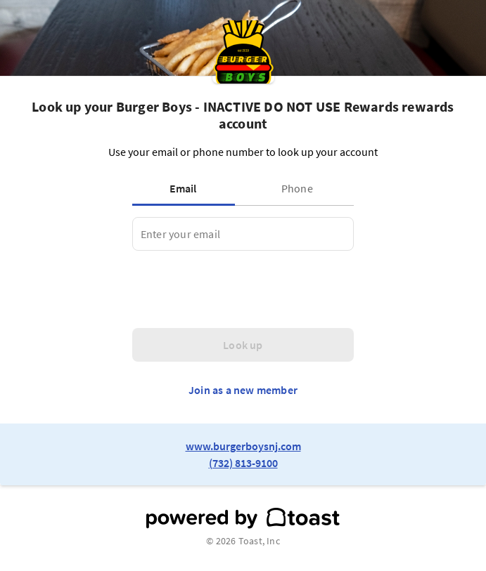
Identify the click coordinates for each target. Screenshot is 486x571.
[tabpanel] (243, 234)
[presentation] (239, 289)
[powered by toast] (243, 518)
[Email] (243, 233)
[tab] (186, 188)
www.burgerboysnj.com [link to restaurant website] (243, 446)
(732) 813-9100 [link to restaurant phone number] (243, 463)
